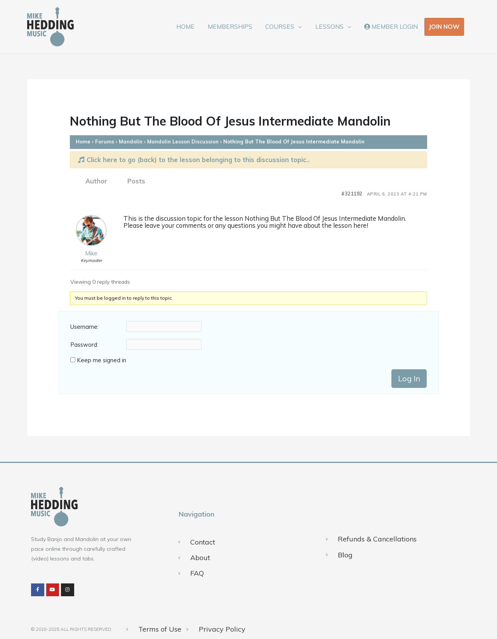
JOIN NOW (444, 26)
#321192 (351, 194)
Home (83, 141)
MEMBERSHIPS (232, 26)
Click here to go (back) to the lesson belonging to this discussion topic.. (193, 159)
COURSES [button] (282, 26)
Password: (84, 344)
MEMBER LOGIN (391, 26)
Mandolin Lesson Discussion (183, 141)
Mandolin (130, 141)
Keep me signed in (101, 360)
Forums (104, 141)
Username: (84, 326)
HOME (189, 26)
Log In (409, 378)
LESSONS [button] (330, 26)
